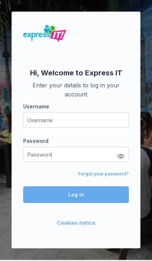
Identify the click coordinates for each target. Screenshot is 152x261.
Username (36, 106)
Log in (76, 194)
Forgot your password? (103, 174)
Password (35, 141)
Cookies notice (76, 223)
